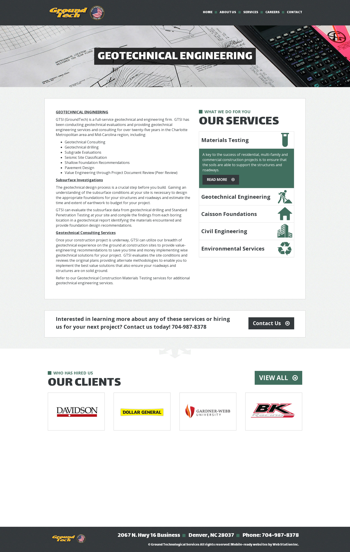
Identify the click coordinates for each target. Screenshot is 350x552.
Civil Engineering (224, 231)
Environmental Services (233, 248)
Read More (217, 179)
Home (207, 12)
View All (273, 377)
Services (250, 12)
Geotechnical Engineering (235, 196)
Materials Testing (225, 140)
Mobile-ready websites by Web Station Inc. (265, 545)
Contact (294, 12)
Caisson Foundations (229, 213)
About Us (228, 12)
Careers (272, 12)
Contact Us (267, 323)
